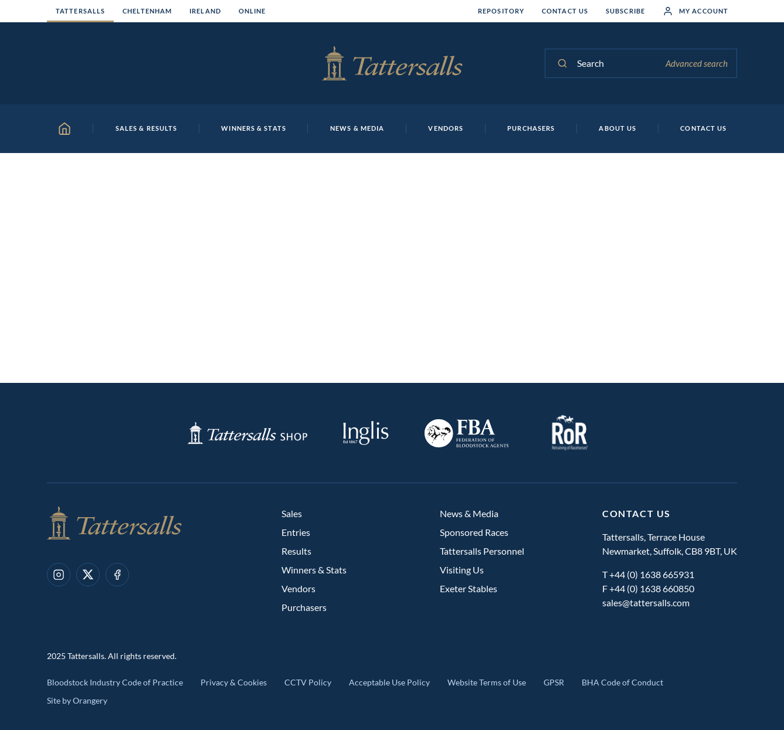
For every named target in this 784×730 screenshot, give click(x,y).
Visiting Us (462, 569)
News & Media (469, 513)
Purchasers (304, 607)
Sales (291, 513)
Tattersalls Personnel (482, 550)
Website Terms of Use (486, 682)
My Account (695, 11)
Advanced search (697, 63)
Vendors (298, 588)
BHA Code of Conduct (622, 682)
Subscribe (625, 11)
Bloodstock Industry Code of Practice (115, 682)
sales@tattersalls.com (646, 602)
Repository (501, 11)
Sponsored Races (474, 532)
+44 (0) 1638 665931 (651, 574)
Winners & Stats (314, 569)
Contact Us (565, 11)
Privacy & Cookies (234, 682)
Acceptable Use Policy (389, 682)
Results (296, 550)
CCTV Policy (307, 682)
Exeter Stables (468, 588)
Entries (295, 532)
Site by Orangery (77, 700)
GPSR (554, 682)
